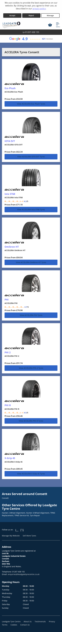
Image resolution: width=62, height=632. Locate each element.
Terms (4, 625)
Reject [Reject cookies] (31, 15)
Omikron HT (12, 246)
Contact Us (25, 625)
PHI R (8, 405)
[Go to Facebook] (16, 530)
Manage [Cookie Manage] (50, 15)
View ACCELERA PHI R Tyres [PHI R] (31, 421)
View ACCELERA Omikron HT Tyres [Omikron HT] (31, 262)
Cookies (14, 625)
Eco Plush (10, 88)
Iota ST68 (10, 193)
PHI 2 (8, 352)
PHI (7, 299)
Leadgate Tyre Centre (11, 621)
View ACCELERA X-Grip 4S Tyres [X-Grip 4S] (31, 473)
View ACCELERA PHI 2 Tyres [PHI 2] (31, 368)
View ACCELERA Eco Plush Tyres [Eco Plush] (31, 104)
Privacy (52, 621)
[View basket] (50, 25)
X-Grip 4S (10, 458)
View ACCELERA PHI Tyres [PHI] (31, 315)
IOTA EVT (10, 141)
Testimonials (40, 621)
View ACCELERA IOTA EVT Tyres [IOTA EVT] (31, 156)
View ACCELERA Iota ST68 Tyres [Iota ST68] (31, 209)
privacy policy (39, 8)
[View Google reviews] (31, 39)
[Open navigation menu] (58, 25)
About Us (28, 621)
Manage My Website (11, 535)
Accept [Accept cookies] (12, 15)
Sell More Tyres (29, 535)
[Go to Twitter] (22, 530)
